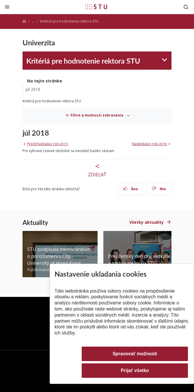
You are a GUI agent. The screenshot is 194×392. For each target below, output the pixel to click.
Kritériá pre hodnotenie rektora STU (83, 61)
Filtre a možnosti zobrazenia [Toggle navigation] (94, 115)
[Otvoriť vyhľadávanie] (186, 7)
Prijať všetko (135, 370)
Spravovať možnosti (135, 353)
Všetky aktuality (146, 222)
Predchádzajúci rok (47, 143)
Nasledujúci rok (149, 143)
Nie (159, 188)
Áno (130, 188)
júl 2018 (32, 89)
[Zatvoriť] (7, 7)
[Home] (24, 21)
